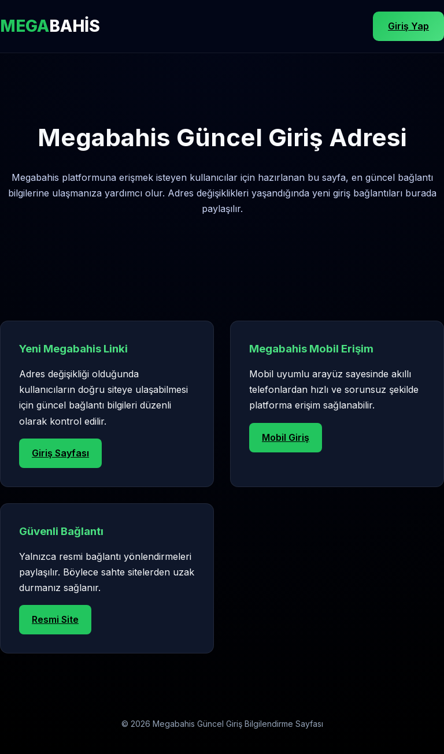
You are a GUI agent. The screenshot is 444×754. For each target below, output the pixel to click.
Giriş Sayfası (60, 453)
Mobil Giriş (285, 437)
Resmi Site (55, 619)
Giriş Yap (408, 26)
